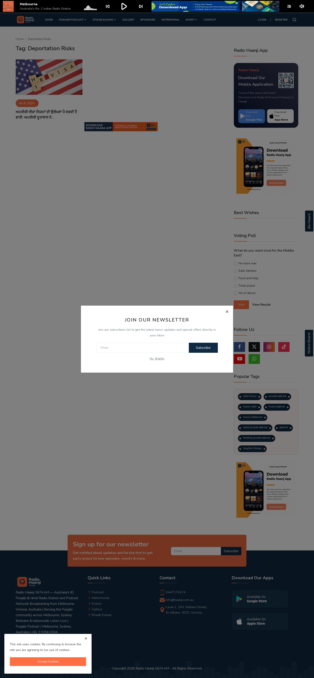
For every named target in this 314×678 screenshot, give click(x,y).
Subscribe (202, 347)
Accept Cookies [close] (48, 661)
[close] (85, 638)
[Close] (227, 312)
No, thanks (157, 358)
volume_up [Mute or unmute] (302, 6)
